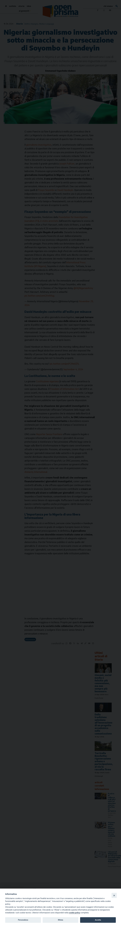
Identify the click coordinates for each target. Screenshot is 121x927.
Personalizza (23, 920)
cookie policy (74, 913)
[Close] (114, 895)
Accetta (98, 920)
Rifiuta (60, 920)
